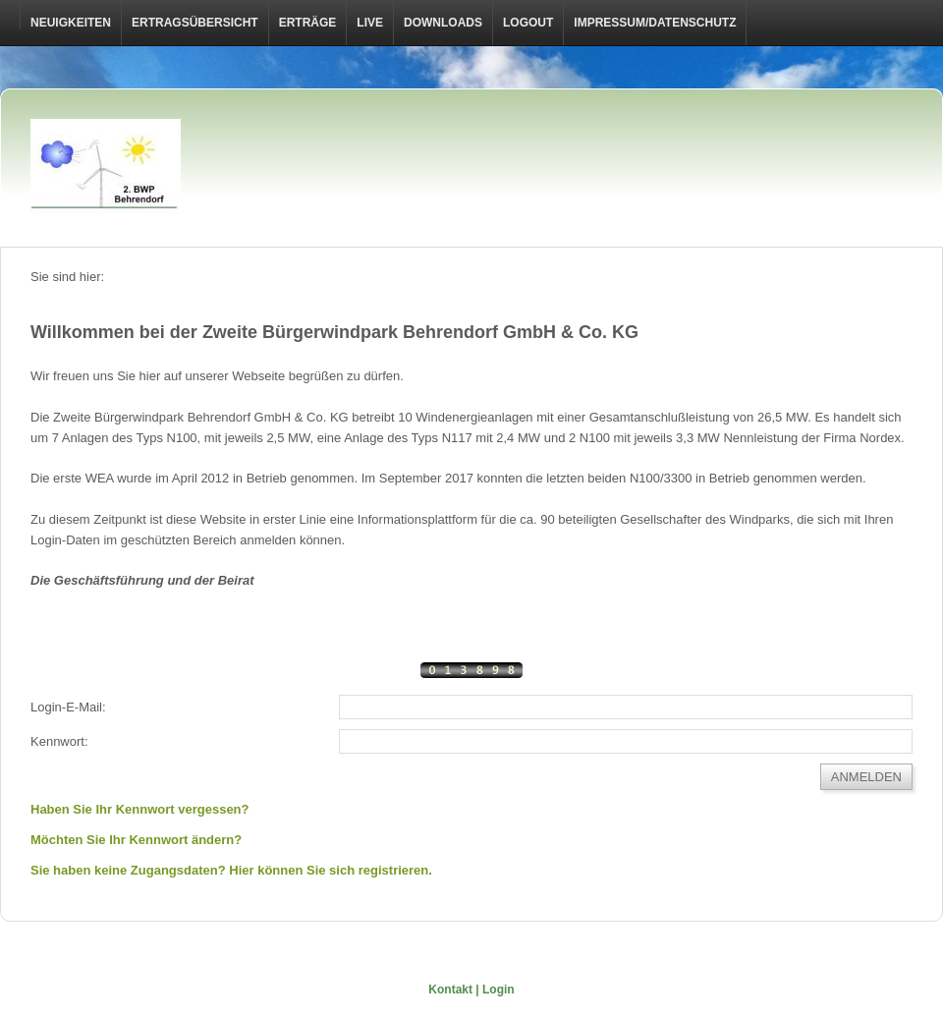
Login (498, 989)
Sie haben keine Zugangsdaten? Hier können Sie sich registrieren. (231, 870)
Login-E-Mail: (68, 707)
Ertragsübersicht (195, 22)
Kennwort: (59, 741)
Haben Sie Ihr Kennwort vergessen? (140, 809)
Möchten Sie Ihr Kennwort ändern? (136, 839)
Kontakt (450, 989)
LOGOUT (528, 22)
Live (370, 22)
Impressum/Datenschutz (655, 22)
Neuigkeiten (70, 22)
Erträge (308, 22)
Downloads (443, 22)
